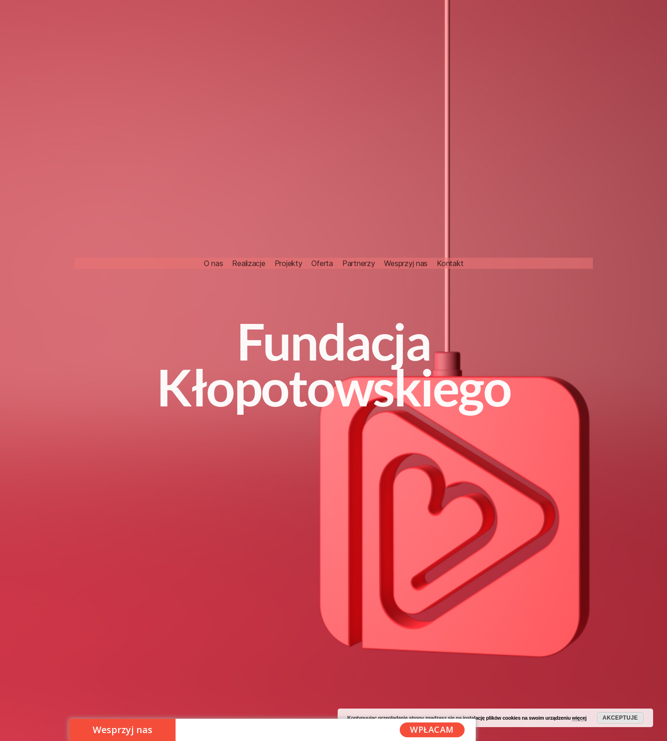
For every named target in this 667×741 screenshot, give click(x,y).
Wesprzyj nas (406, 232)
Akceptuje (620, 718)
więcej (579, 718)
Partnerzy (358, 232)
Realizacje (248, 232)
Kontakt (450, 232)
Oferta (322, 232)
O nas (213, 232)
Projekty (288, 232)
